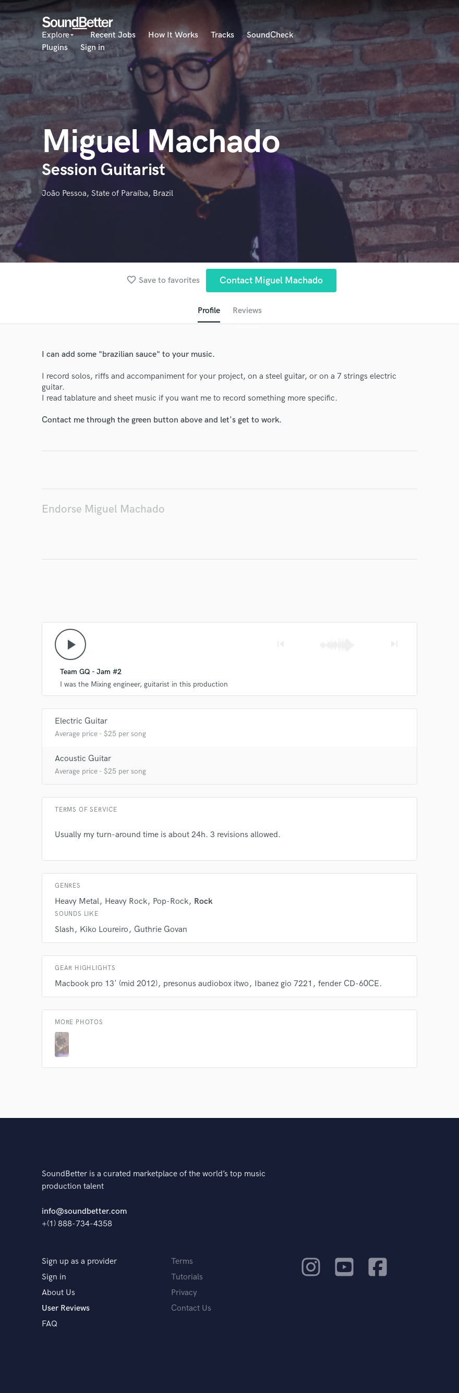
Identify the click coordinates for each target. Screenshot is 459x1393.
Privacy (184, 1293)
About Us (58, 1293)
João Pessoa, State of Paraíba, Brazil (107, 193)
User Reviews (66, 1308)
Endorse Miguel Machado (103, 509)
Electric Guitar (81, 721)
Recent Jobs (113, 35)
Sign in (92, 48)
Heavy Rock (126, 901)
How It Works (173, 35)
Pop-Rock (170, 901)
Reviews (247, 311)
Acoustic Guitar (83, 759)
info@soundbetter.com (84, 1211)
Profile (209, 311)
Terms (182, 1261)
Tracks (222, 35)
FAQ (49, 1324)
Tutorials (187, 1277)
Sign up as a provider (79, 1261)
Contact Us (191, 1308)
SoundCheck (270, 35)
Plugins (55, 48)
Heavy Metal (77, 901)
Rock (203, 901)
